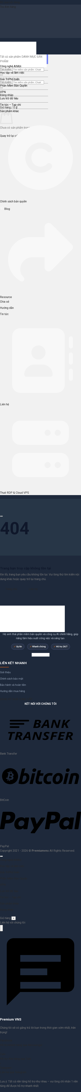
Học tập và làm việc (12, 72)
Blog (5, 209)
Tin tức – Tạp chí (10, 104)
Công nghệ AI (8, 66)
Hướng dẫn (7, 308)
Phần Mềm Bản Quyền (13, 85)
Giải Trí (4, 79)
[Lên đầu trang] (1, 856)
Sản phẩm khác (9, 903)
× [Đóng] (13, 918)
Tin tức (4, 314)
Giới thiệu (5, 672)
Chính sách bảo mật (11, 678)
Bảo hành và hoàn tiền (13, 684)
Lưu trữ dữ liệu (9, 98)
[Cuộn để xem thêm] (1, 516)
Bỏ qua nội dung (10, 2)
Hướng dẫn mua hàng (12, 691)
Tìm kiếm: (6, 69)
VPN (3, 92)
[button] (8, 107)
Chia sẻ (4, 301)
